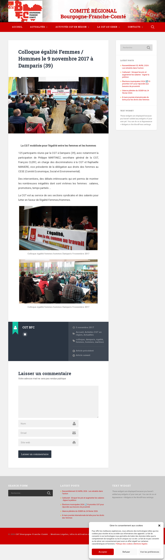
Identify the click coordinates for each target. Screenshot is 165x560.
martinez (80, 353)
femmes (80, 350)
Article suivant (83, 366)
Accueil (17, 26)
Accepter (103, 552)
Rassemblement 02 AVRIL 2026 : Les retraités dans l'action (136, 75)
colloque (80, 348)
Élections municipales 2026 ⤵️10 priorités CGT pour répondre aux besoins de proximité (136, 92)
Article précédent (85, 361)
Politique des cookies (124, 544)
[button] (159, 525)
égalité (100, 348)
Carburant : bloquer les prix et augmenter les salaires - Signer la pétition (135, 83)
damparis (91, 348)
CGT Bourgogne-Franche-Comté (32, 550)
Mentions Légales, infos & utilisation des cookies (75, 550)
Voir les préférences (149, 552)
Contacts (134, 26)
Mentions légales (140, 544)
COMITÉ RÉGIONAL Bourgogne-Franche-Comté (93, 12)
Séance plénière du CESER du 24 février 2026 (81, 527)
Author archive (25, 342)
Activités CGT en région (71, 26)
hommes (90, 350)
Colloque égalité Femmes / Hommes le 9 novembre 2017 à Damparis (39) (57, 67)
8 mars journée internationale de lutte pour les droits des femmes (135, 107)
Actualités (37, 26)
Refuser (126, 552)
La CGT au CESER (107, 26)
